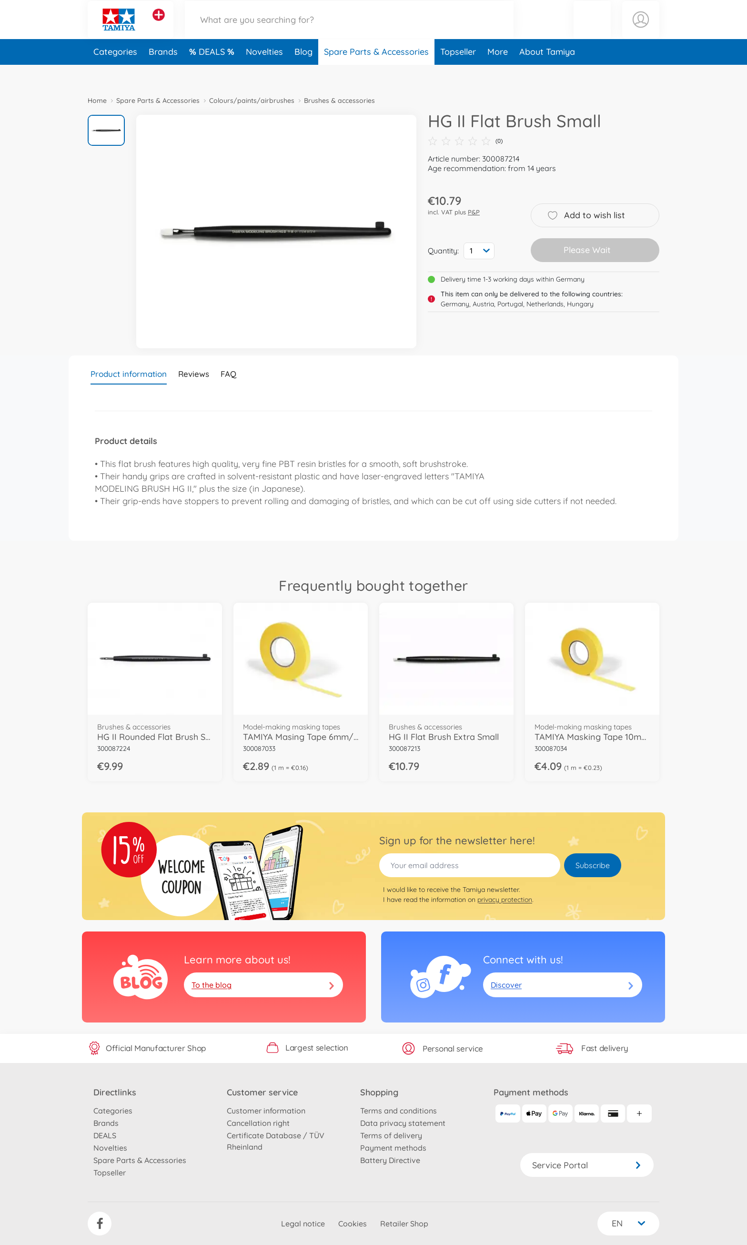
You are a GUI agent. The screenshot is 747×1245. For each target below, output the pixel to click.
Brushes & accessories (339, 100)
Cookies (352, 1223)
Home (97, 100)
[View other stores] (158, 26)
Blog (303, 73)
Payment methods (393, 1148)
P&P (474, 212)
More (497, 73)
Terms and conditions (398, 1110)
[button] (592, 30)
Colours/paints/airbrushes (251, 100)
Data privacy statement (402, 1123)
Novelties (264, 73)
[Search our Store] (349, 30)
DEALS (213, 73)
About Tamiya (547, 73)
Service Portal (587, 1165)
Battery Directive (390, 1160)
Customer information (266, 1110)
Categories (115, 73)
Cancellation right (258, 1123)
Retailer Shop (404, 1223)
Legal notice (303, 1223)
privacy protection (504, 899)
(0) (465, 141)
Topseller (458, 73)
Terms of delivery (391, 1135)
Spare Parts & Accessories (376, 73)
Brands (163, 73)
